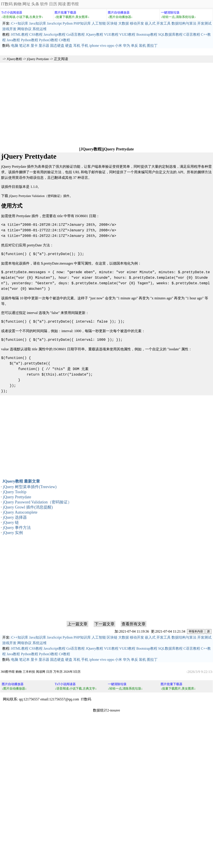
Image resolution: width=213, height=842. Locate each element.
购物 (18, 4)
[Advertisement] (106, 104)
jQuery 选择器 (15, 517)
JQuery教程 (94, 34)
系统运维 (39, 29)
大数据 (123, 23)
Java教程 (13, 40)
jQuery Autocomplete (20, 512)
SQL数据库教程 (170, 34)
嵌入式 (150, 23)
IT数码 (7, 4)
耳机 (76, 45)
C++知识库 (19, 23)
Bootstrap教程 (146, 34)
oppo (110, 45)
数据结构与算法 (184, 23)
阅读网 (40, 671)
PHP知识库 (82, 23)
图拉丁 (152, 45)
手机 (84, 45)
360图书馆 (8, 671)
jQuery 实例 (13, 532)
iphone (94, 45)
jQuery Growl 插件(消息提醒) (28, 507)
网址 (26, 4)
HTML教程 (19, 34)
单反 (134, 45)
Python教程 (29, 40)
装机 (142, 45)
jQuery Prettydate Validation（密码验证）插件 (39, 196)
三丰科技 (29, 671)
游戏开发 (9, 29)
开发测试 (204, 23)
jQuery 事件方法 (17, 527)
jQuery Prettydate (38, 59)
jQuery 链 (11, 522)
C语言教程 (191, 34)
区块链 (112, 23)
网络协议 (24, 29)
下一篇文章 (104, 624)
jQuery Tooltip (14, 492)
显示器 (44, 45)
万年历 (58, 671)
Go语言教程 (75, 34)
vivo (103, 45)
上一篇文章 (77, 624)
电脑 (14, 45)
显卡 (34, 45)
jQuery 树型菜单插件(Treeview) (30, 487)
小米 (118, 45)
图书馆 (73, 4)
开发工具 (163, 23)
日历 (53, 4)
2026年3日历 (72, 671)
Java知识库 (37, 23)
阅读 (62, 4)
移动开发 (137, 23)
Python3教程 (48, 40)
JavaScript (54, 23)
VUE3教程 (127, 34)
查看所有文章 (134, 624)
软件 (44, 4)
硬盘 (68, 45)
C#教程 (64, 40)
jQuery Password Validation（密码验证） (37, 502)
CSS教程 (36, 34)
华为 (126, 45)
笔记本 (24, 45)
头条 (35, 4)
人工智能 (99, 23)
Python (68, 23)
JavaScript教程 (54, 34)
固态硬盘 (57, 45)
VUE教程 (111, 34)
